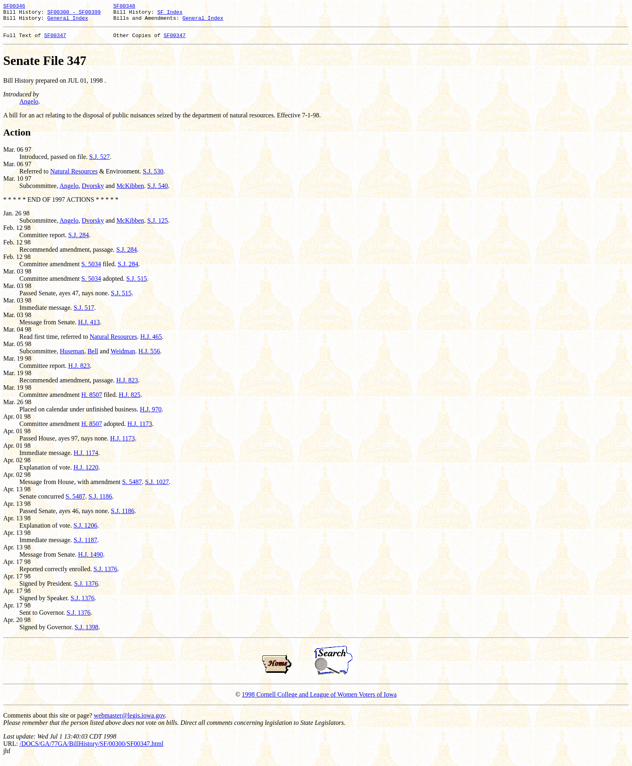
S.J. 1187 (86, 544)
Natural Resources (74, 176)
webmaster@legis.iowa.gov (129, 720)
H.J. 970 (151, 414)
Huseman (72, 356)
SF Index (169, 14)
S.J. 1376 (105, 573)
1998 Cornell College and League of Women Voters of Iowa (319, 699)
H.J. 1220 (85, 472)
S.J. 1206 (85, 530)
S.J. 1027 (157, 486)
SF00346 (14, 6)
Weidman (122, 356)
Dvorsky (93, 190)
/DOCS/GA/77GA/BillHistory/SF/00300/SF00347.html (91, 748)
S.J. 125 (157, 225)
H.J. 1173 (139, 428)
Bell (92, 356)
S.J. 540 (157, 190)
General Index (67, 21)
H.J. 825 (130, 399)
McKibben (130, 190)
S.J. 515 (136, 283)
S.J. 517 (84, 312)
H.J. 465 (151, 341)
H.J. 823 (79, 370)
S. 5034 (91, 268)
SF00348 (124, 6)
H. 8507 (91, 399)
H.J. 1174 (86, 457)
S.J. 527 (99, 161)
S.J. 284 (78, 239)
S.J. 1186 (100, 501)
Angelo (28, 106)
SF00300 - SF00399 (74, 14)
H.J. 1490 (90, 559)
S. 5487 (132, 486)
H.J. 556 (149, 356)
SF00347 (55, 40)
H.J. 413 (89, 327)
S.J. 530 (153, 176)
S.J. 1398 (86, 631)
